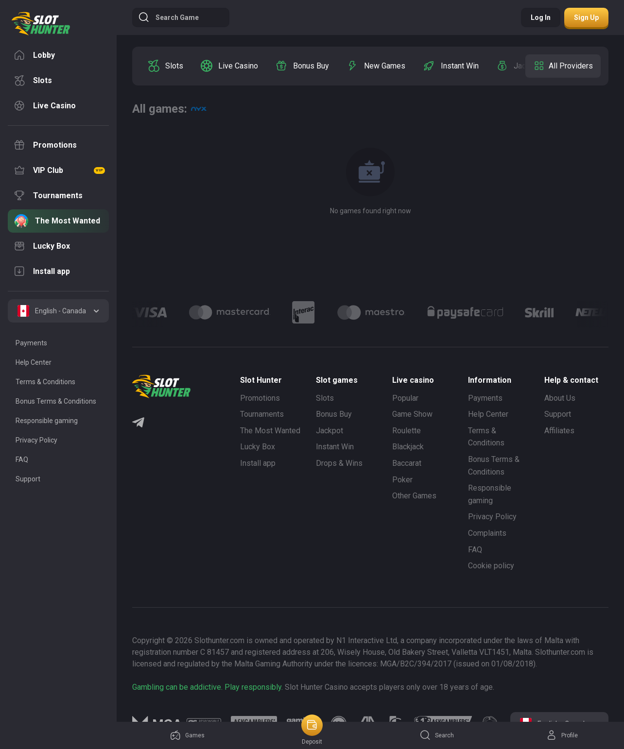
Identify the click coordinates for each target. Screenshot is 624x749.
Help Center (488, 414)
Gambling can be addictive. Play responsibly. (207, 687)
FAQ (475, 549)
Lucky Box (257, 446)
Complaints (487, 533)
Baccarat (406, 463)
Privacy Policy (492, 516)
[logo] (41, 24)
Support (557, 414)
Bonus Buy (334, 414)
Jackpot (329, 430)
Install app (258, 463)
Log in (541, 17)
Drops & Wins (339, 463)
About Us (559, 398)
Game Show (412, 414)
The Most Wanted (270, 430)
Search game (168, 17)
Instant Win (335, 446)
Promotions (260, 398)
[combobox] (58, 311)
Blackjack (408, 446)
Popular (405, 398)
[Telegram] (138, 423)
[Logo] (230, 312)
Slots (325, 398)
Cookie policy (491, 565)
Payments (485, 398)
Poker (402, 479)
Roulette (406, 430)
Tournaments (262, 414)
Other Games (414, 495)
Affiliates (559, 430)
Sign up (586, 17)
